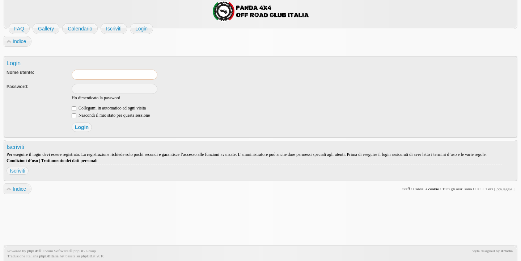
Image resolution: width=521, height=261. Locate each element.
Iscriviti (17, 171)
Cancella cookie (426, 189)
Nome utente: (20, 72)
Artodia (507, 251)
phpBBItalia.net (51, 256)
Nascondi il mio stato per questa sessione (111, 115)
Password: (18, 86)
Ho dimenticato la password (96, 97)
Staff (406, 189)
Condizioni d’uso (22, 160)
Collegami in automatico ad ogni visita (109, 108)
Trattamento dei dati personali (69, 160)
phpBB (32, 251)
